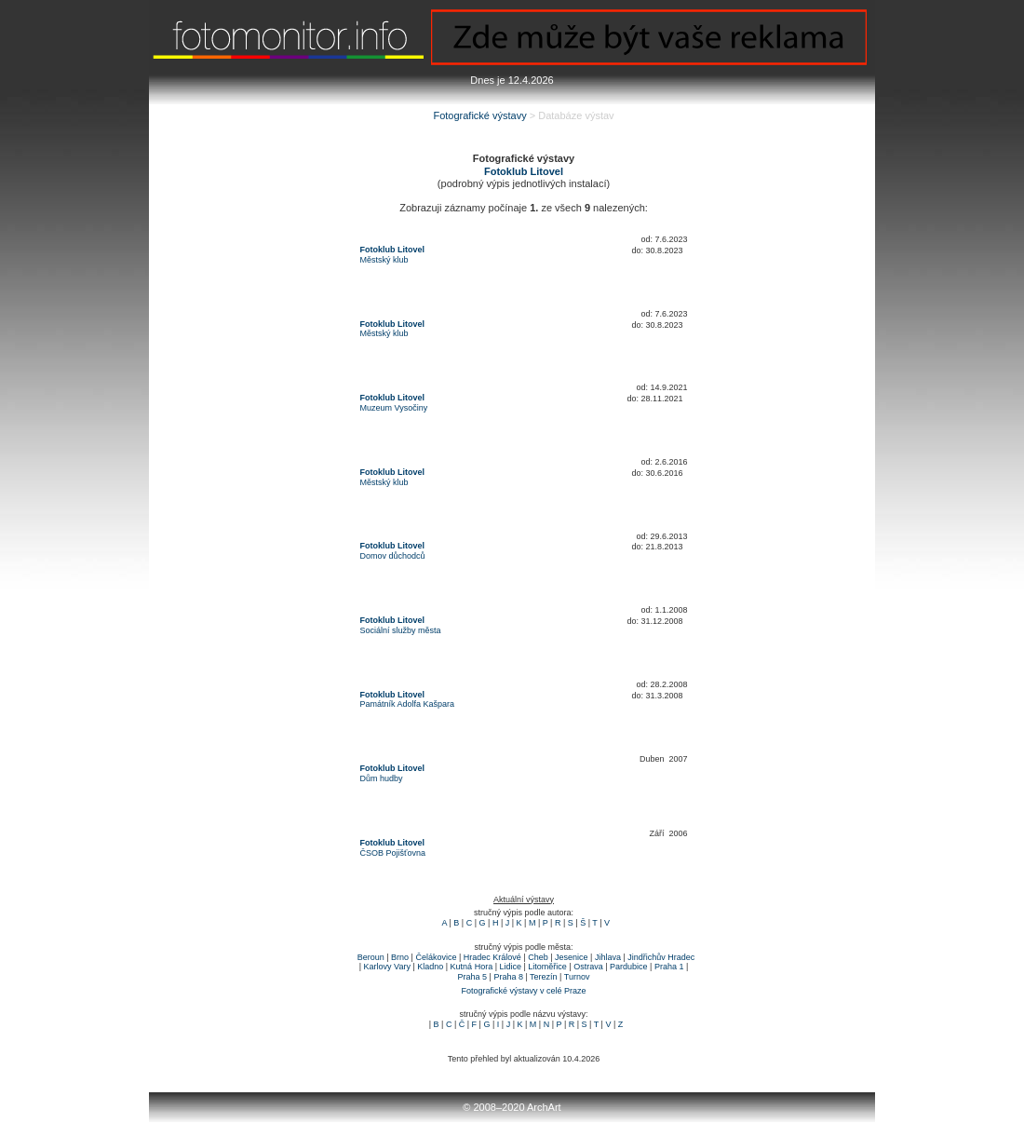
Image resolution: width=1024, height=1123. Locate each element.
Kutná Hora (472, 966)
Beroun (370, 957)
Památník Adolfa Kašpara (407, 704)
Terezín (544, 976)
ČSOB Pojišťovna (392, 853)
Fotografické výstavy (479, 115)
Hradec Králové (492, 957)
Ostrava (588, 966)
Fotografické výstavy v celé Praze (523, 990)
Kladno (430, 966)
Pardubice (629, 966)
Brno (400, 957)
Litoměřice (547, 966)
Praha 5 (473, 976)
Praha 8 (508, 976)
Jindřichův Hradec (660, 957)
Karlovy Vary (387, 966)
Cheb (538, 957)
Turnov (577, 976)
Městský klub (384, 259)
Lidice (510, 966)
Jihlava (608, 957)
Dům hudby (381, 778)
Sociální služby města (400, 630)
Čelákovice (435, 957)
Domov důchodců (392, 556)
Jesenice (571, 957)
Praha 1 (669, 966)
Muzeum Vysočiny (394, 408)
